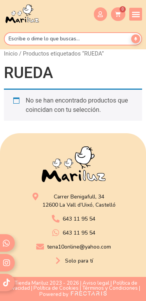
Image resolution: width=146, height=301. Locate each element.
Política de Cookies (56, 288)
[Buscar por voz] (135, 39)
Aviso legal (96, 283)
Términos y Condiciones (110, 288)
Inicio (11, 53)
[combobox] (73, 38)
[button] (135, 14)
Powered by (73, 294)
